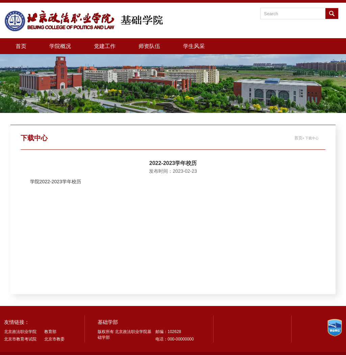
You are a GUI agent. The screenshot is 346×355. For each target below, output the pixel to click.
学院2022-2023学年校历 (55, 181)
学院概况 (60, 46)
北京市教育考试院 (20, 339)
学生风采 (194, 46)
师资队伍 (149, 46)
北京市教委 (54, 339)
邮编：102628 (168, 331)
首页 (21, 46)
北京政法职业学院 (20, 331)
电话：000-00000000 (174, 339)
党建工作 (105, 46)
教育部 (50, 331)
